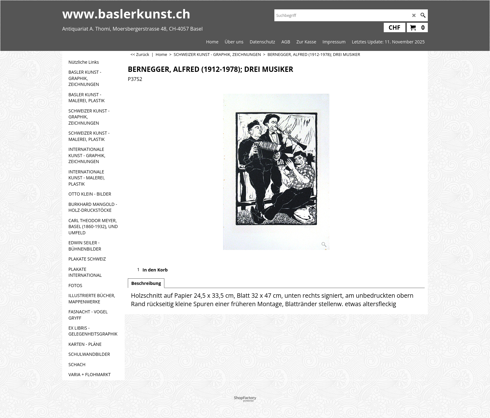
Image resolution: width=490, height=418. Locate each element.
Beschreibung (146, 283)
